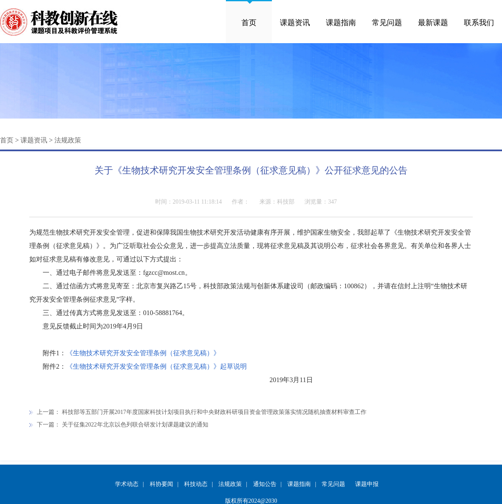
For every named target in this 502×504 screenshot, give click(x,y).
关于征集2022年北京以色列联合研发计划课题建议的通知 (135, 424)
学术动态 (126, 484)
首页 (248, 22)
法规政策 (67, 140)
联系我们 (479, 22)
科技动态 (195, 484)
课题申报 (367, 484)
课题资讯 (295, 22)
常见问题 (387, 22)
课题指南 (341, 22)
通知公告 (265, 484)
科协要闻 (161, 484)
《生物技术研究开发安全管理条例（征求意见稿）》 (143, 353)
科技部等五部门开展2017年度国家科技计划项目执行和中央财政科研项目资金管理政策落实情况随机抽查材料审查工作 (214, 412)
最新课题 (433, 22)
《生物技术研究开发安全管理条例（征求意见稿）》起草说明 (156, 366)
